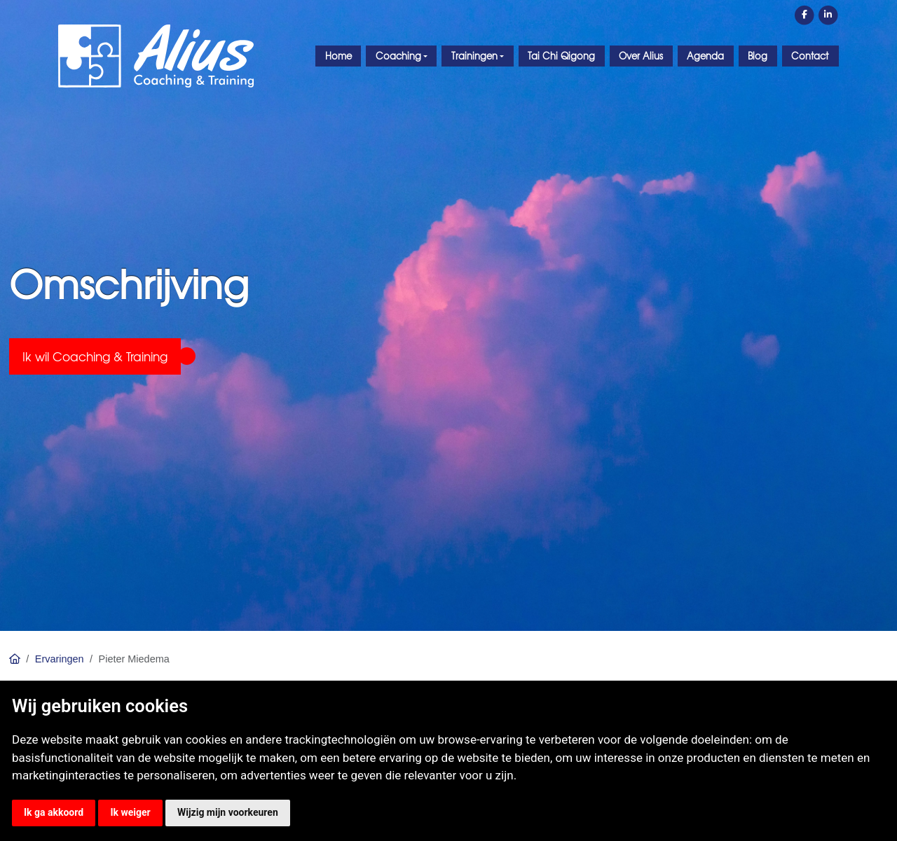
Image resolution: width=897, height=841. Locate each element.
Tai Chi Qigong (561, 55)
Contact (809, 55)
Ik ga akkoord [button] (53, 812)
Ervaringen (59, 659)
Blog (757, 55)
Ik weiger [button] (130, 812)
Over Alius (641, 55)
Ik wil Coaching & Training (94, 356)
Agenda (705, 55)
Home (338, 55)
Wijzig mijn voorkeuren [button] (227, 812)
